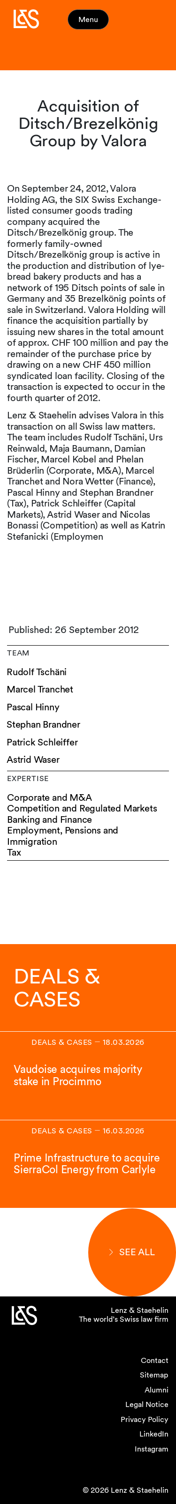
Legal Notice (146, 1404)
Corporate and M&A (49, 797)
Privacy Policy (144, 1419)
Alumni (156, 1389)
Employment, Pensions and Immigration (62, 836)
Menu (88, 19)
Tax (14, 852)
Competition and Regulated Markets (82, 808)
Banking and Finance (49, 819)
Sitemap (154, 1374)
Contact (154, 1360)
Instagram (151, 1448)
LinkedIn (153, 1434)
